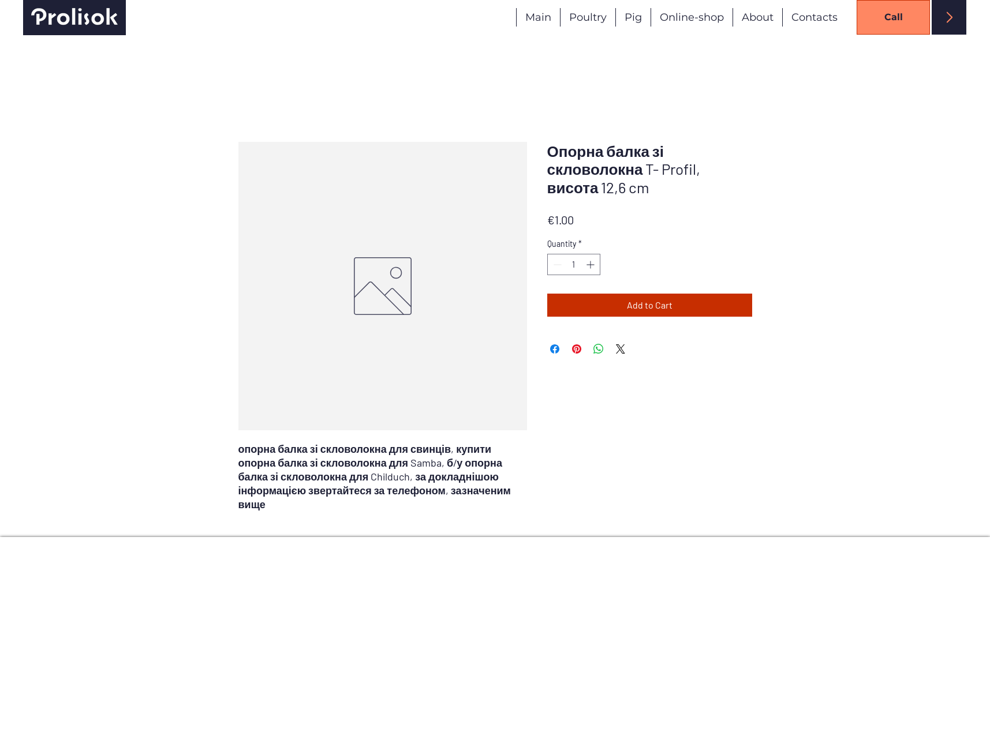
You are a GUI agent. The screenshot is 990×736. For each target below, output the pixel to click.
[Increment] (591, 264)
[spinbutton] (573, 264)
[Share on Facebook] (555, 349)
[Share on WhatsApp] (599, 349)
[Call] (893, 17)
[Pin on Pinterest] (577, 349)
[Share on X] (620, 349)
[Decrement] (556, 264)
